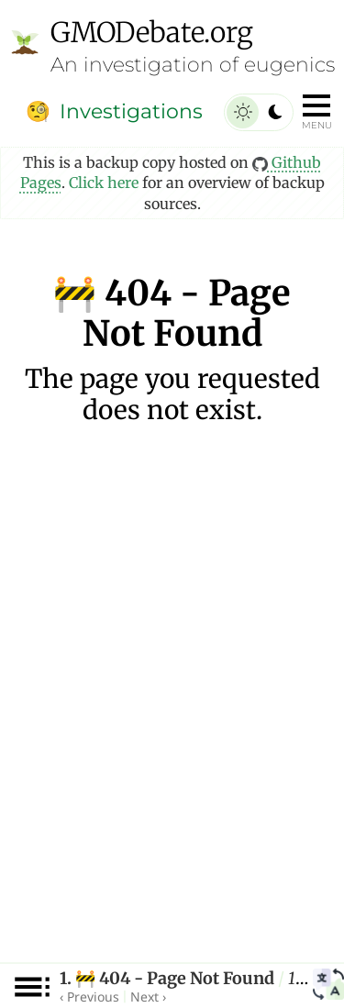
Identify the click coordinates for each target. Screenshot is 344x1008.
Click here (104, 182)
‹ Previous (89, 996)
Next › (148, 996)
